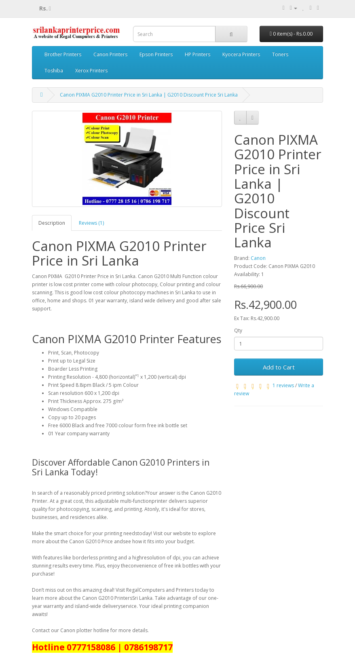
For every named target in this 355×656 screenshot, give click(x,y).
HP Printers (197, 54)
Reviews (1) (91, 222)
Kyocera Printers (241, 54)
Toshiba (53, 70)
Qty (238, 330)
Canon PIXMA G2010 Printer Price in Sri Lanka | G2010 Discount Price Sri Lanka (149, 94)
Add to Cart (279, 367)
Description (51, 222)
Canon (258, 258)
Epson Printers (156, 54)
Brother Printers (62, 54)
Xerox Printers (91, 70)
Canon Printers (110, 54)
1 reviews (283, 385)
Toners (280, 54)
